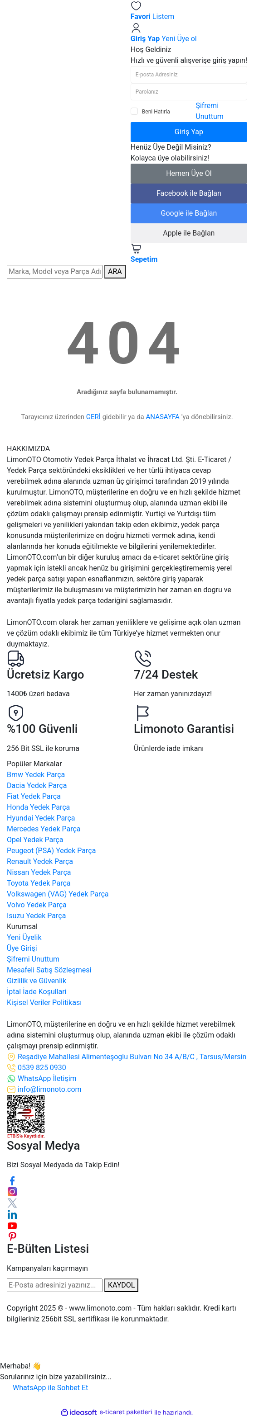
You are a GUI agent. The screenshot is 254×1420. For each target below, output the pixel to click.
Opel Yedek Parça (35, 839)
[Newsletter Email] (55, 1285)
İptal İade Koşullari (37, 991)
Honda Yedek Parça (38, 807)
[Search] (55, 271)
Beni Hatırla (156, 112)
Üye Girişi (22, 948)
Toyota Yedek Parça (39, 883)
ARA (115, 271)
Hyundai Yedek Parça (41, 818)
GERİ (93, 417)
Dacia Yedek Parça (37, 785)
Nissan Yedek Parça (39, 872)
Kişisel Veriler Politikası (44, 1002)
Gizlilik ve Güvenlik (36, 981)
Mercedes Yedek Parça (44, 829)
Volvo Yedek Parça (37, 905)
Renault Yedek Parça (40, 861)
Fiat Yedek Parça (34, 796)
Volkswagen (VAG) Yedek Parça (57, 894)
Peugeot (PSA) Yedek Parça (51, 850)
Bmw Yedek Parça (36, 774)
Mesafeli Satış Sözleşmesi (49, 970)
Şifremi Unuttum (33, 959)
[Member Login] (189, 33)
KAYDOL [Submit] (121, 1285)
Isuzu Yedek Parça (36, 915)
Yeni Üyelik (24, 937)
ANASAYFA (163, 417)
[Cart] (189, 254)
